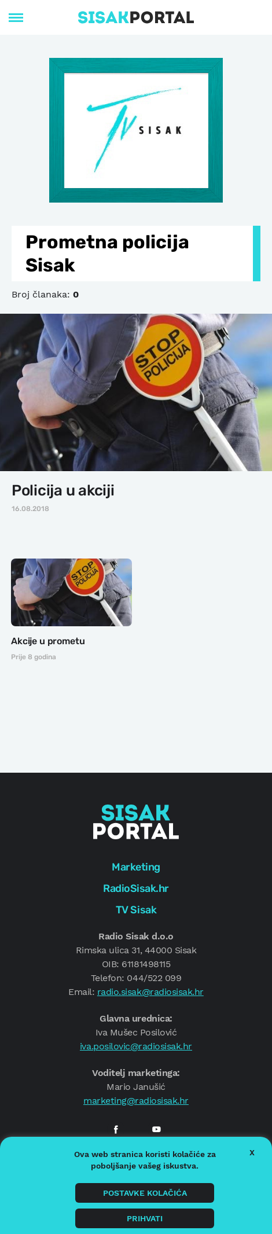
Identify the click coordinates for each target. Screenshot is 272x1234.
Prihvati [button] (145, 1218)
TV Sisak (136, 910)
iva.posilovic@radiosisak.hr (136, 1046)
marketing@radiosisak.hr (136, 1100)
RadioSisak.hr (136, 888)
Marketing (136, 867)
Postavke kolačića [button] (145, 1193)
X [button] (252, 1152)
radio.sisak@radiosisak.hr (150, 991)
